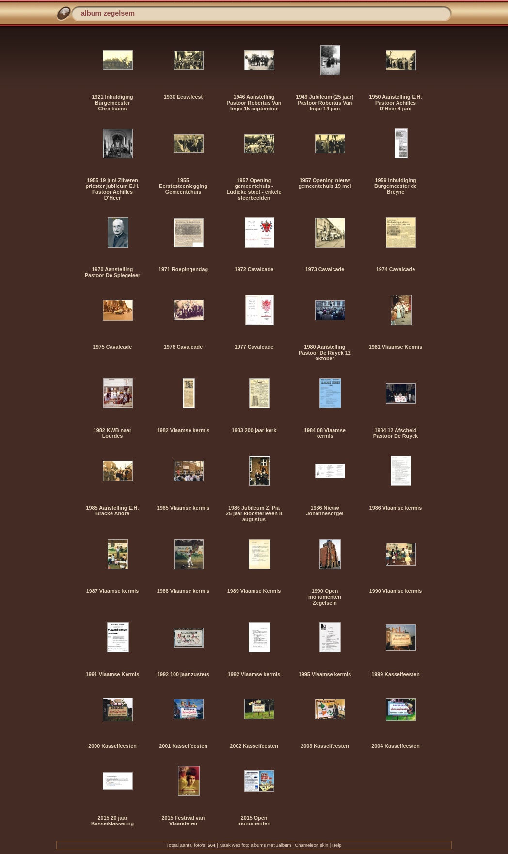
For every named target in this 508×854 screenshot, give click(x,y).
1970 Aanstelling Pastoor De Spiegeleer (113, 272)
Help (337, 845)
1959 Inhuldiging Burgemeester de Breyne (395, 186)
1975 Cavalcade (112, 347)
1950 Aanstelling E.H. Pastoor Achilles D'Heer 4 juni (395, 102)
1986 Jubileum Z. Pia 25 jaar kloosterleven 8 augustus (254, 513)
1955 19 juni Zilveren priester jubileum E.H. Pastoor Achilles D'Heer (113, 189)
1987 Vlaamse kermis (112, 591)
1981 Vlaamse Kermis (395, 347)
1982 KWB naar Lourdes (113, 433)
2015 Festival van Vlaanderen (183, 820)
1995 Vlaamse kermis (325, 674)
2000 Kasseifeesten (112, 746)
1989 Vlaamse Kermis (254, 591)
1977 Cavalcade (254, 347)
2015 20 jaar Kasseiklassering (112, 820)
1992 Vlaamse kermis (254, 674)
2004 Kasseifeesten (395, 746)
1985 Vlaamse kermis (183, 508)
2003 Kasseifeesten (325, 746)
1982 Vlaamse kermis (183, 430)
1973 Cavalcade (324, 269)
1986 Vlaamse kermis (395, 508)
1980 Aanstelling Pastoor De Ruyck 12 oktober (324, 352)
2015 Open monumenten (254, 820)
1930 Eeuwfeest (183, 97)
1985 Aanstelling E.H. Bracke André (112, 510)
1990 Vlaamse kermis (395, 591)
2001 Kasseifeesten (183, 746)
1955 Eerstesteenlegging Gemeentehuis (183, 186)
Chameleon (306, 845)
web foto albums (249, 845)
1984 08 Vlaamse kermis (325, 433)
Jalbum (283, 845)
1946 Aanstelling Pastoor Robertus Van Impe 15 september (254, 102)
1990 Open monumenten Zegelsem (324, 597)
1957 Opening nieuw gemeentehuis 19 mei (324, 183)
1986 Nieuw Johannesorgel (325, 510)
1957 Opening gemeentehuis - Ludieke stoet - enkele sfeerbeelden (254, 189)
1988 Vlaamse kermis (183, 591)
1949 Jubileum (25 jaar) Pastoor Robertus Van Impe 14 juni (325, 102)
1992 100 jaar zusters (183, 674)
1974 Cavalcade (395, 269)
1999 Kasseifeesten (395, 674)
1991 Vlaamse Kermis (112, 674)
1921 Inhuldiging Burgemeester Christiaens (112, 102)
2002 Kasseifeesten (254, 746)
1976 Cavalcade (183, 347)
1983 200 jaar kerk (254, 430)
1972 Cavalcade (254, 269)
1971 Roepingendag (183, 269)
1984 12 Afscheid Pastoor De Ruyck (395, 433)
